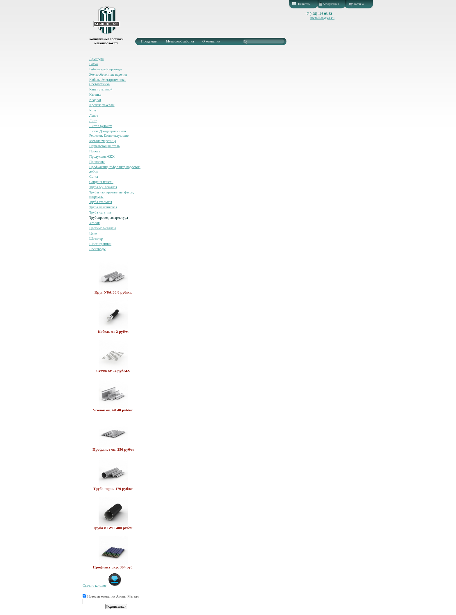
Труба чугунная (101, 212)
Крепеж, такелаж (102, 105)
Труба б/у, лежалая (103, 187)
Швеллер (96, 239)
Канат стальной (100, 89)
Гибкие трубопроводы (105, 69)
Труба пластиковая (103, 207)
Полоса (94, 151)
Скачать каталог (102, 586)
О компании (211, 41)
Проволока (97, 162)
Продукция (149, 41)
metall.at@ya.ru (322, 18)
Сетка (93, 177)
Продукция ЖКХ (102, 156)
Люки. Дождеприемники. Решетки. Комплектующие (109, 133)
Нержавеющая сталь (104, 146)
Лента (93, 115)
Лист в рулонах (100, 126)
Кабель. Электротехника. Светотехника (107, 82)
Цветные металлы (102, 228)
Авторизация (331, 4)
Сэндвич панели (101, 182)
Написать (304, 4)
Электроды (97, 249)
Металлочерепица (102, 141)
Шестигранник (100, 244)
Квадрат (95, 100)
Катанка (95, 95)
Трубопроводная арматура (108, 218)
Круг (93, 110)
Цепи (93, 233)
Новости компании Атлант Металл (111, 596)
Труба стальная (100, 202)
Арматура (96, 59)
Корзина (358, 4)
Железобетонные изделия (108, 74)
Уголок (94, 223)
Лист (93, 121)
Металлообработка (180, 41)
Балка (93, 64)
